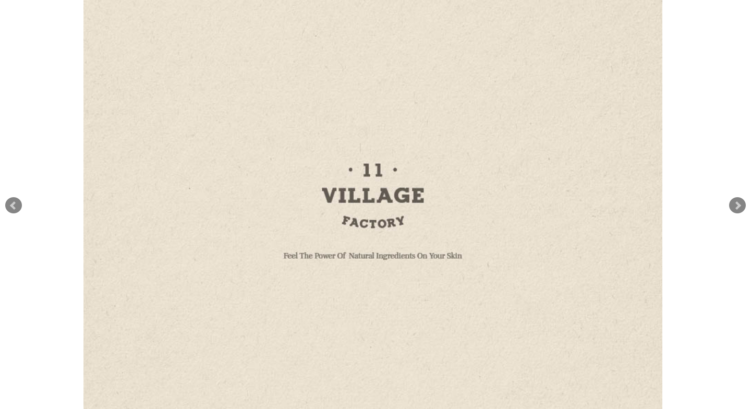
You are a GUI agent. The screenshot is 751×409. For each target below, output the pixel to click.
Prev (13, 205)
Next (737, 205)
